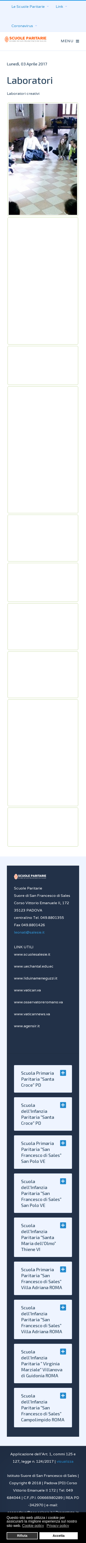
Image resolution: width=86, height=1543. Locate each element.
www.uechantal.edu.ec (33, 966)
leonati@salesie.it (29, 932)
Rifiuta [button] (22, 1535)
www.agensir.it (27, 1026)
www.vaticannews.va (32, 1014)
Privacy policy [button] (58, 1526)
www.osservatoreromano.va (38, 1002)
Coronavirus (24, 25)
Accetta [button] (59, 1535)
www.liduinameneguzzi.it (35, 978)
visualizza (65, 1461)
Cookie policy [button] (33, 1526)
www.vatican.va (27, 990)
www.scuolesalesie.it (32, 954)
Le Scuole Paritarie (30, 6)
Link (61, 6)
